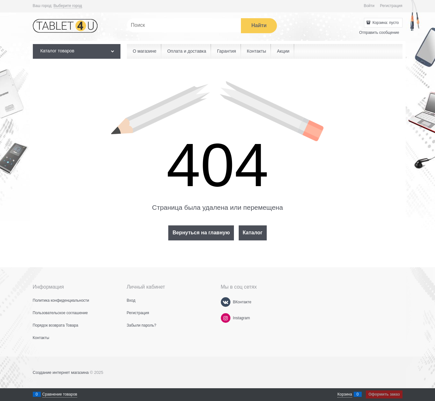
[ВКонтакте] (225, 302)
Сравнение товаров (59, 394)
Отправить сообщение (379, 32)
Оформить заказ (384, 394)
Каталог (253, 232)
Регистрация (391, 6)
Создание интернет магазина (61, 372)
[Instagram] (225, 318)
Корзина (344, 394)
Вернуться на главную (201, 232)
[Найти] (259, 25)
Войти (369, 6)
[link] (68, 6)
